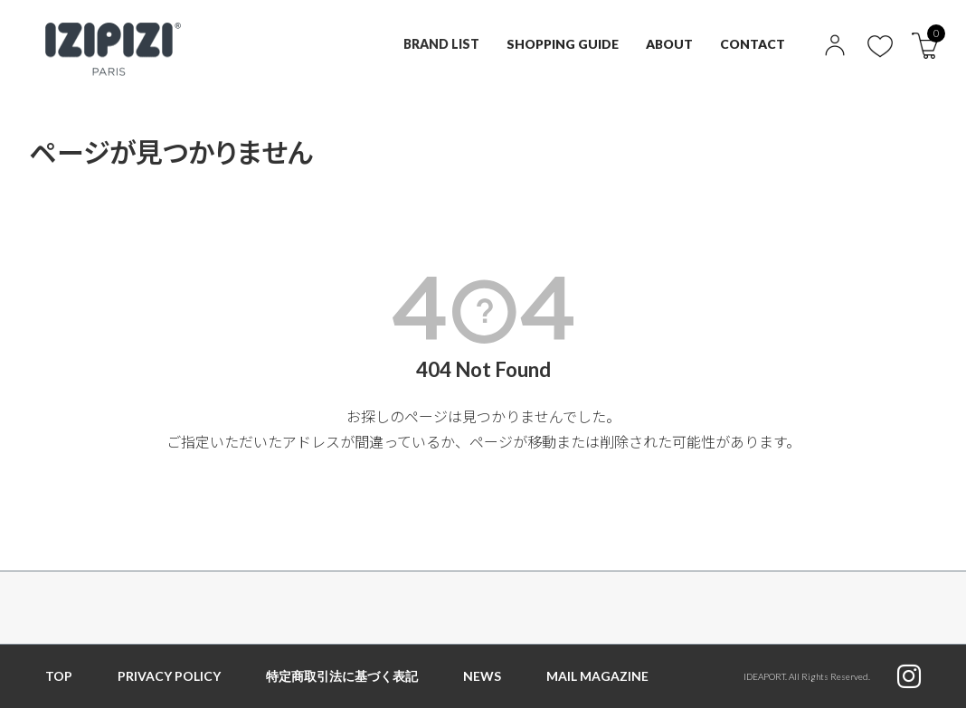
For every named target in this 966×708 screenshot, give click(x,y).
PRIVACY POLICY (169, 676)
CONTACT (752, 44)
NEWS (482, 676)
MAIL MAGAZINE (597, 676)
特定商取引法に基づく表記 (342, 676)
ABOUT (669, 44)
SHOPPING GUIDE (562, 44)
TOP (58, 676)
